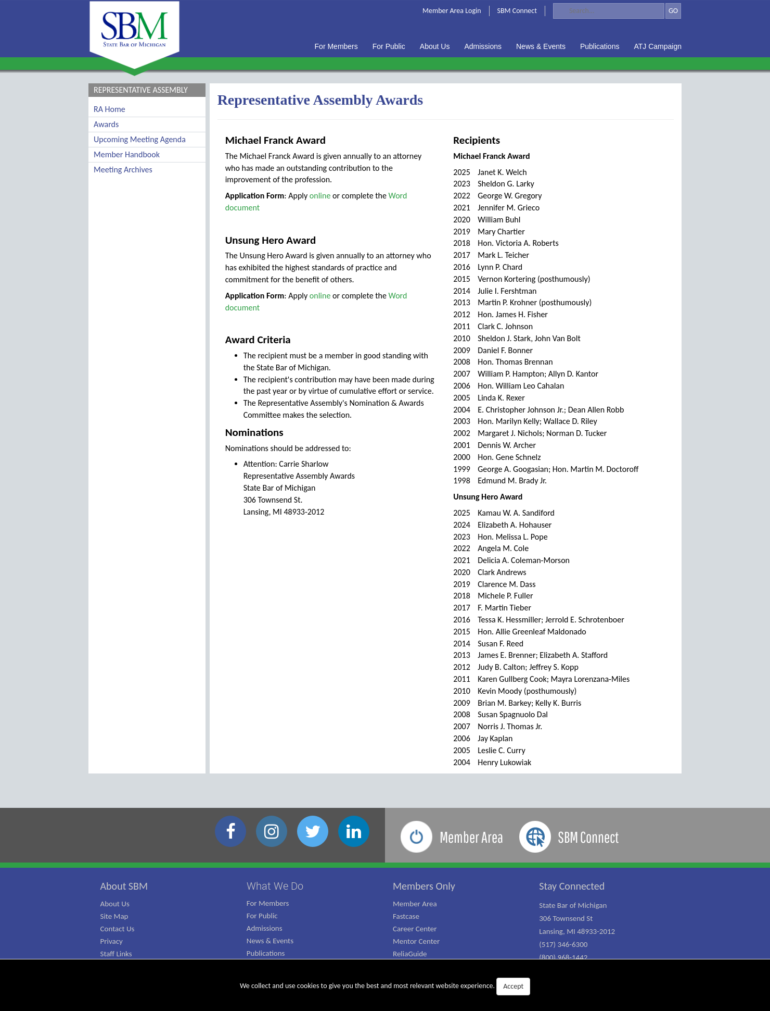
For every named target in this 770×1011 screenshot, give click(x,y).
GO (673, 10)
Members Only (424, 886)
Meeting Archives (123, 169)
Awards (106, 124)
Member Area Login (451, 10)
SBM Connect (517, 10)
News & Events (270, 940)
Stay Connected (572, 886)
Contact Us (117, 928)
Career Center (415, 928)
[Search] (608, 11)
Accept (513, 986)
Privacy (111, 941)
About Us (115, 903)
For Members (268, 903)
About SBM (124, 886)
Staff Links (116, 953)
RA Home (109, 109)
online (320, 196)
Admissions (265, 928)
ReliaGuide (410, 953)
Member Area (415, 903)
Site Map (114, 916)
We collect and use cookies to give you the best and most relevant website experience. (385, 986)
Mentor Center (416, 941)
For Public (262, 915)
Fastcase (406, 916)
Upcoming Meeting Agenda (140, 139)
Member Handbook (127, 154)
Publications (266, 953)
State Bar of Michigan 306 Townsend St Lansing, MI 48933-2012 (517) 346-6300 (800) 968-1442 (577, 931)
